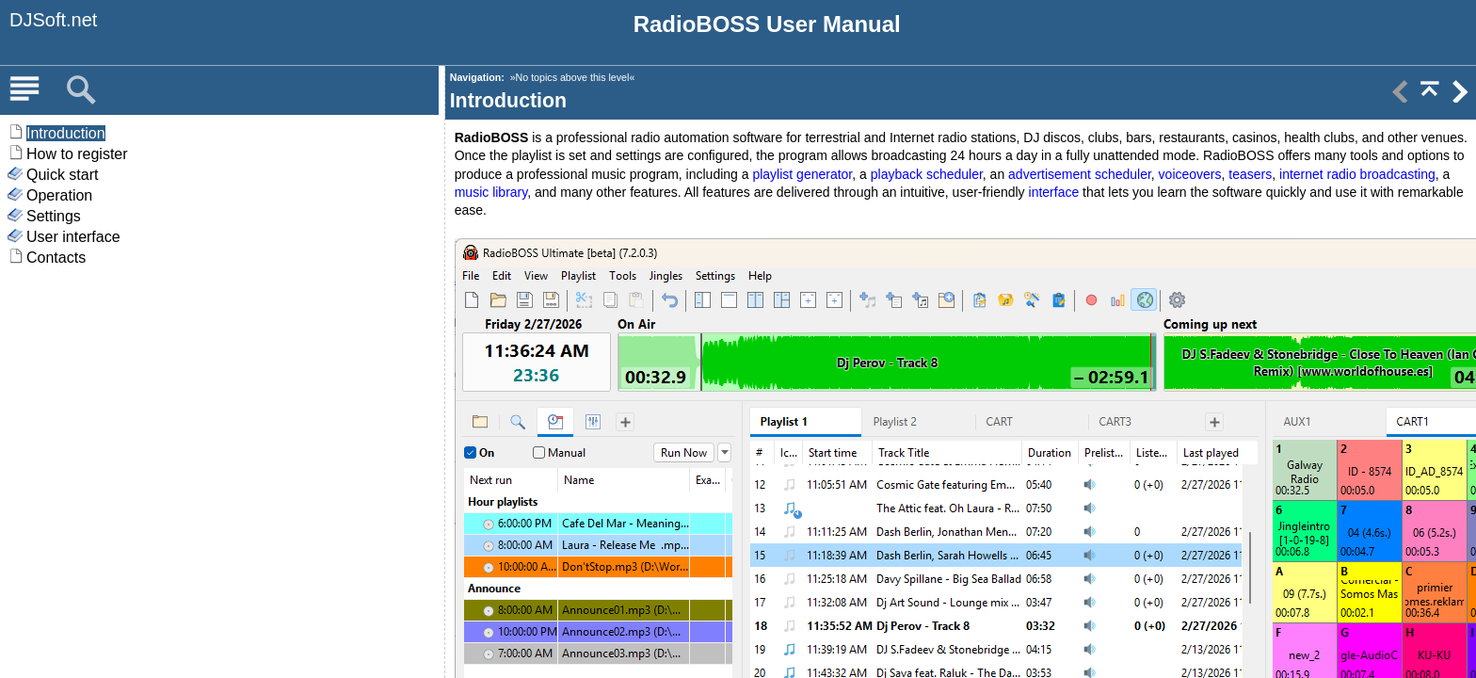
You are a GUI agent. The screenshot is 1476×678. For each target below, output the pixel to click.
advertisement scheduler (1079, 174)
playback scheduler (927, 174)
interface (1054, 192)
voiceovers (1190, 174)
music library (491, 192)
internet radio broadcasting (1357, 174)
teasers (1250, 174)
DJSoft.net (53, 19)
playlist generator (802, 174)
